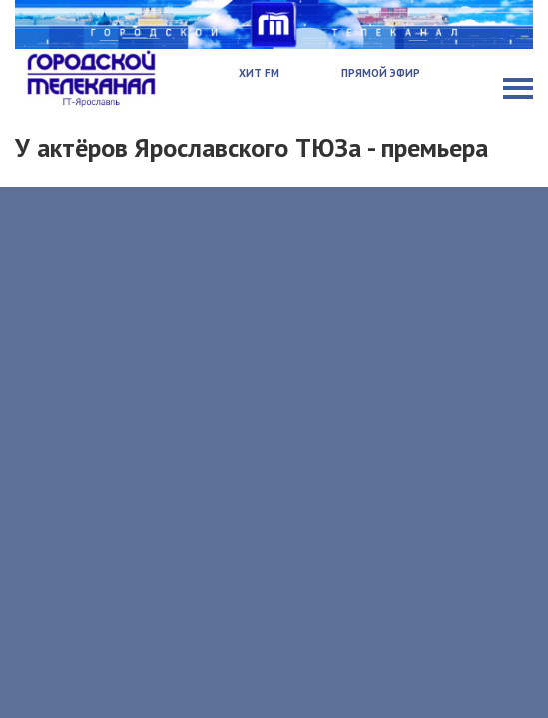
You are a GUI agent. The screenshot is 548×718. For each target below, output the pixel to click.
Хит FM (259, 73)
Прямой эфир (380, 73)
